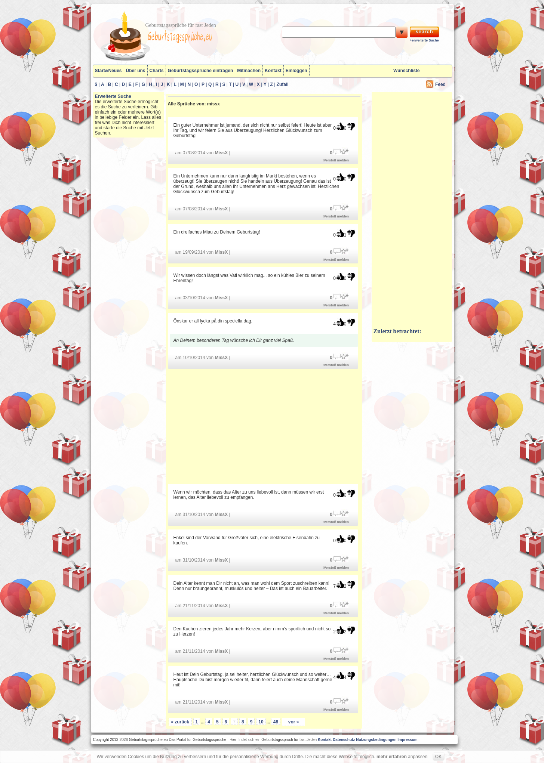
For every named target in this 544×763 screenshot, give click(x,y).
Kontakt (273, 70)
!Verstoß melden (336, 160)
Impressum (407, 740)
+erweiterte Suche (424, 40)
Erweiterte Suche (113, 96)
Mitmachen (249, 70)
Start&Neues (108, 70)
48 (275, 722)
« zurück (180, 722)
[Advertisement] (264, 426)
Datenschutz (344, 740)
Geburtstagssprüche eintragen (200, 70)
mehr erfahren (392, 756)
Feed (440, 84)
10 (260, 722)
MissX (221, 152)
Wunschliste (406, 70)
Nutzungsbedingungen (376, 740)
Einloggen (296, 70)
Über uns (135, 70)
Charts (157, 70)
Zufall (283, 84)
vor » (293, 722)
